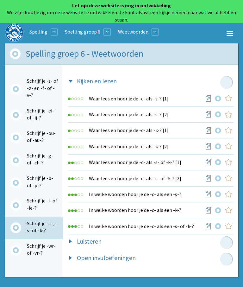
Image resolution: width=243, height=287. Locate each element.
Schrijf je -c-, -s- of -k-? (42, 226)
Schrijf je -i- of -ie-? (42, 204)
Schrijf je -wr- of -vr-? (41, 249)
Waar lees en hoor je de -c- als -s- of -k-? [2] (135, 178)
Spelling (38, 32)
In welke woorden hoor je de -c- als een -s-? (135, 194)
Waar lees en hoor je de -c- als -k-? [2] (129, 146)
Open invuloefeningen (106, 258)
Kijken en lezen (97, 81)
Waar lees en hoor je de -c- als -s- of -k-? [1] (135, 162)
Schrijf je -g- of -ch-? (40, 159)
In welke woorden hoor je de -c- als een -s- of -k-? (141, 226)
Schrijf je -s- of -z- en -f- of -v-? (42, 88)
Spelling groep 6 (82, 32)
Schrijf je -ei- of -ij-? (40, 114)
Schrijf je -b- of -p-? (40, 181)
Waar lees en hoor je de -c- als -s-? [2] (129, 114)
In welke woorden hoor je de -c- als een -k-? (135, 210)
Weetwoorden (133, 32)
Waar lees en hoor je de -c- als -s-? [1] (129, 98)
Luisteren (89, 241)
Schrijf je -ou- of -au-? (41, 136)
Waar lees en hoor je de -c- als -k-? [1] (129, 130)
